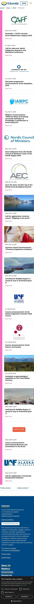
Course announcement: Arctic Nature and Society (17, 346)
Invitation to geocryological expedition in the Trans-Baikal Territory (17, 378)
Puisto (14, 548)
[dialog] (17, 590)
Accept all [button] (8, 596)
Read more (8, 38)
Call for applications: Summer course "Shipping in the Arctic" (17, 217)
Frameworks (15, 550)
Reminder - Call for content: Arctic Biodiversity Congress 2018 (18, 34)
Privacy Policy (6, 554)
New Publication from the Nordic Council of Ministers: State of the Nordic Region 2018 (18, 154)
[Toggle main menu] (31, 3)
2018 (14, 8)
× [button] (32, 578)
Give (24, 3)
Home (2, 8)
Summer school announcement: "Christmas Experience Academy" (19, 248)
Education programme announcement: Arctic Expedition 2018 (18, 83)
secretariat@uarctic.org (10, 523)
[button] (17, 601)
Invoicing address (7, 520)
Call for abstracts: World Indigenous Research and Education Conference (15, 50)
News (8, 8)
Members (5, 568)
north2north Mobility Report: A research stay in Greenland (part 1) (18, 411)
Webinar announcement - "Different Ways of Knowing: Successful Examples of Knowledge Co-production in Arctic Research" (16, 118)
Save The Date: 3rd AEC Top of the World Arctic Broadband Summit (19, 186)
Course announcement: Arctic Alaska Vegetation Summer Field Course (18, 314)
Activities (7, 572)
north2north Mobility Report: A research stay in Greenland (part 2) (18, 281)
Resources (6, 575)
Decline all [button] (25, 596)
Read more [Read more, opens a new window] (23, 585)
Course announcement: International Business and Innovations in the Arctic (16, 444)
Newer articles (23, 488)
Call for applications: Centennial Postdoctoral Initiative (18, 477)
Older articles (5, 488)
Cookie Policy (6, 557)
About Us (6, 565)
